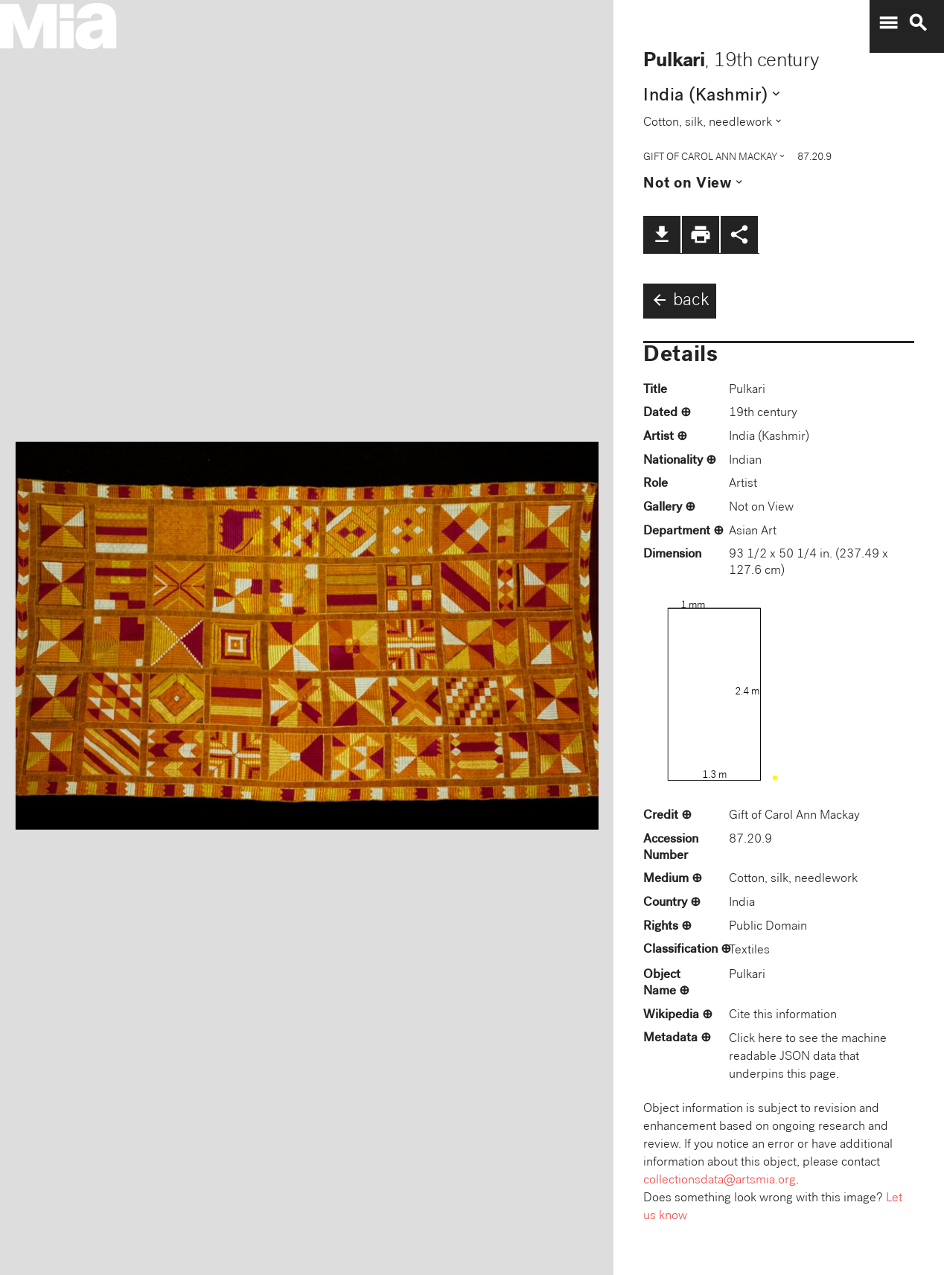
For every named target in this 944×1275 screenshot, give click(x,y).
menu (888, 23)
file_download (662, 234)
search (918, 23)
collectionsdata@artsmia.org (719, 1181)
